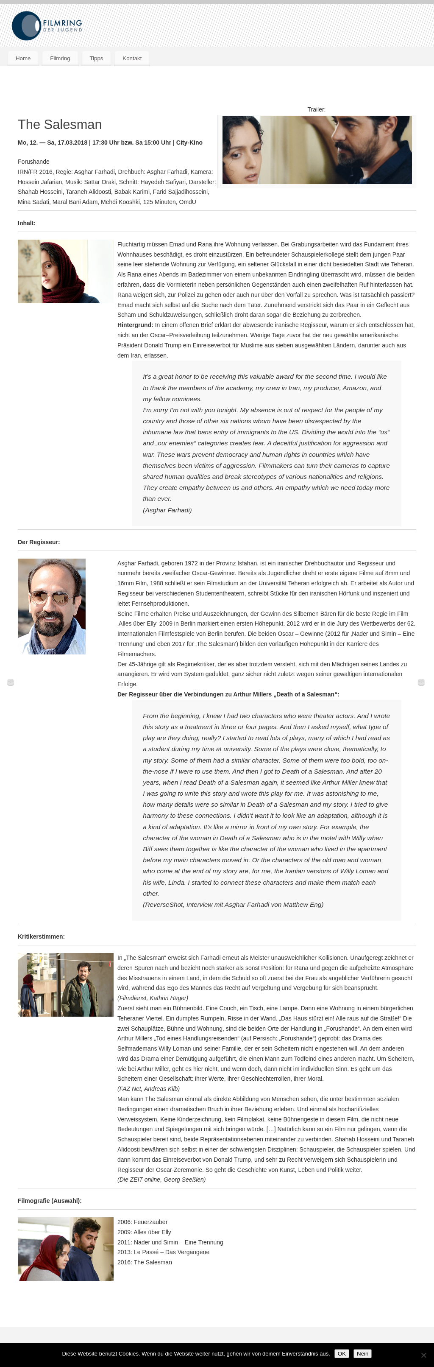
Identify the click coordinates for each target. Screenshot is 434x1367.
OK (342, 1353)
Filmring (60, 58)
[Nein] (423, 1355)
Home (23, 58)
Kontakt (132, 58)
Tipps (96, 58)
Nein (362, 1353)
